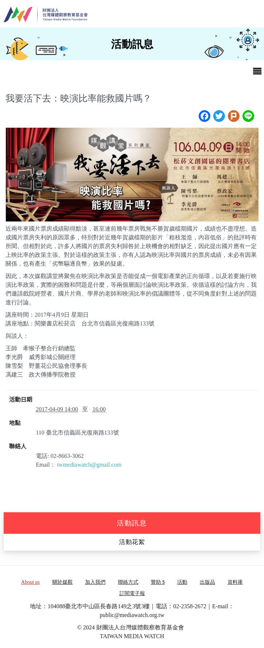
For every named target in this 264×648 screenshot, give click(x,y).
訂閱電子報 (132, 593)
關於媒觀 (62, 582)
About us (30, 582)
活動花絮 (132, 542)
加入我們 (95, 582)
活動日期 (20, 400)
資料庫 (235, 582)
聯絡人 (18, 447)
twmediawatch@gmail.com (89, 465)
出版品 (207, 582)
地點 (15, 423)
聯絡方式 (128, 582)
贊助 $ (158, 582)
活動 (182, 582)
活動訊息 (132, 523)
